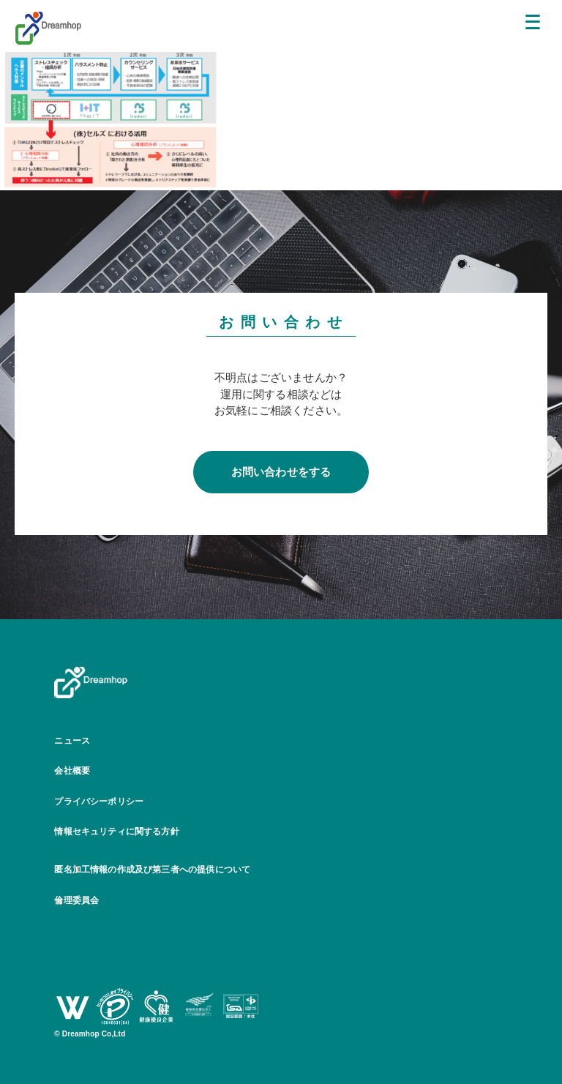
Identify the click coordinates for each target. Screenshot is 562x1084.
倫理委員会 (76, 900)
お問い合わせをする (281, 472)
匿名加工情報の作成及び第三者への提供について (152, 869)
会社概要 (72, 771)
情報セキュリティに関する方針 (116, 831)
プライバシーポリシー (98, 801)
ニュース (72, 741)
